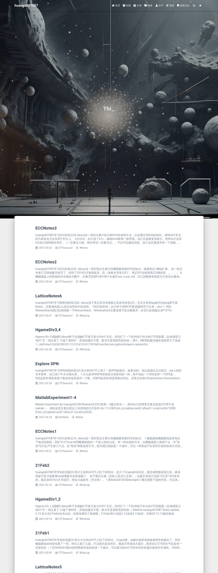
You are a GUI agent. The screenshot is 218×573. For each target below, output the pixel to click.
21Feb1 (42, 533)
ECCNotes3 (46, 228)
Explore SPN (47, 363)
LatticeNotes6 (48, 296)
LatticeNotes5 (48, 567)
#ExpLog (85, 315)
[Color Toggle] (200, 5)
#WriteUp (85, 349)
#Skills (79, 417)
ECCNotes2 (46, 262)
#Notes (84, 247)
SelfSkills (63, 417)
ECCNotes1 (46, 431)
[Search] (194, 5)
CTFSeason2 (65, 247)
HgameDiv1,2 (48, 499)
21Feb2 (42, 465)
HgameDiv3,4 (48, 329)
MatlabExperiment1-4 (55, 397)
